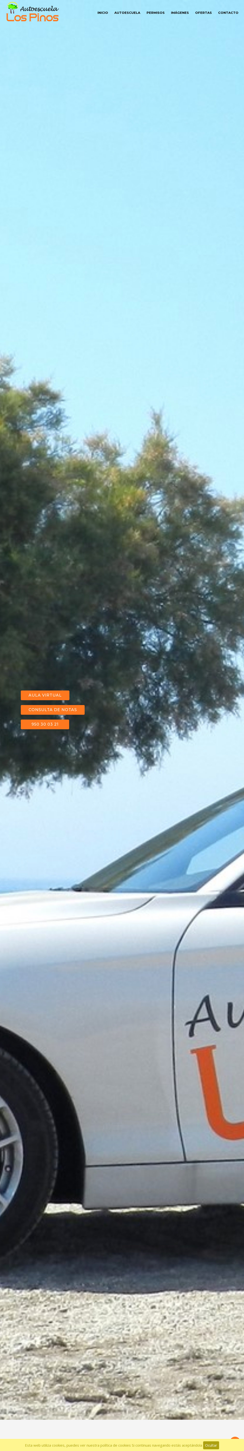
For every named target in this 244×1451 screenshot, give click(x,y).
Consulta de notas (53, 696)
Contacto (228, 13)
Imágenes (180, 13)
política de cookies (115, 1445)
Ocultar (211, 1445)
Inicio (102, 13)
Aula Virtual (45, 681)
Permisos (156, 13)
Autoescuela (127, 13)
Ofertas (203, 13)
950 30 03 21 (45, 710)
